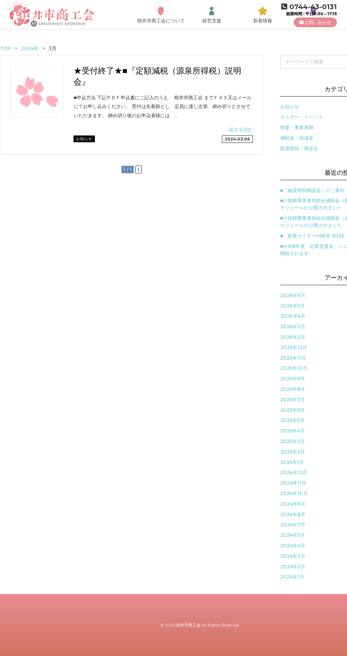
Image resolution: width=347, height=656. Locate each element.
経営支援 (211, 21)
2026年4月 (292, 316)
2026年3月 (292, 326)
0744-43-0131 (309, 6)
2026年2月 (292, 337)
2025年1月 (292, 462)
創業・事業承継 (296, 127)
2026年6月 (292, 295)
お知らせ (289, 107)
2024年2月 (292, 567)
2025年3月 (292, 441)
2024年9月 (292, 504)
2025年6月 (292, 410)
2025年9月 (292, 379)
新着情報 (262, 21)
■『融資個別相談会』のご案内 (312, 190)
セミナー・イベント (301, 117)
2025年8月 (292, 389)
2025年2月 (292, 452)
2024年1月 (292, 577)
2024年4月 (292, 546)
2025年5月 (292, 420)
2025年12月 (293, 347)
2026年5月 (292, 306)
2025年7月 (292, 400)
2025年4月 (292, 431)
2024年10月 (294, 493)
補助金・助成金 (296, 138)
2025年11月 (293, 358)
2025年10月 (293, 368)
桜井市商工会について (161, 21)
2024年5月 (292, 535)
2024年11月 (293, 483)
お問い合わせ (315, 22)
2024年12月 (293, 472)
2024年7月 (292, 525)
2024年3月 (292, 556)
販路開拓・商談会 (299, 148)
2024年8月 (292, 514)
